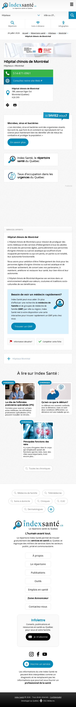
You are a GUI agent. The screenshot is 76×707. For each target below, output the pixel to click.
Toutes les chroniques (39, 468)
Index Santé (19, 697)
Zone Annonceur (38, 598)
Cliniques (45, 501)
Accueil (25, 33)
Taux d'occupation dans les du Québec (35, 176)
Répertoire (12, 24)
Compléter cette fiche (52, 341)
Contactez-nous (38, 606)
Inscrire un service (40, 664)
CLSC (62, 501)
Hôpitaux (52, 33)
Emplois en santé (38, 589)
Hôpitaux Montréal (21, 358)
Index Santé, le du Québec (33, 159)
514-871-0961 (22, 73)
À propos (38, 555)
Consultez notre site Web (27, 80)
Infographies (63, 24)
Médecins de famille (27, 493)
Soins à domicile (22, 501)
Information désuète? (23, 341)
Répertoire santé (38, 33)
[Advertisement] (38, 205)
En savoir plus (18, 142)
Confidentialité (55, 697)
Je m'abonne (41, 636)
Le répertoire (38, 564)
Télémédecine (55, 493)
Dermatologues (35, 509)
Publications (38, 572)
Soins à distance (37, 24)
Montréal (62, 33)
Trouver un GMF (24, 326)
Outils (38, 581)
